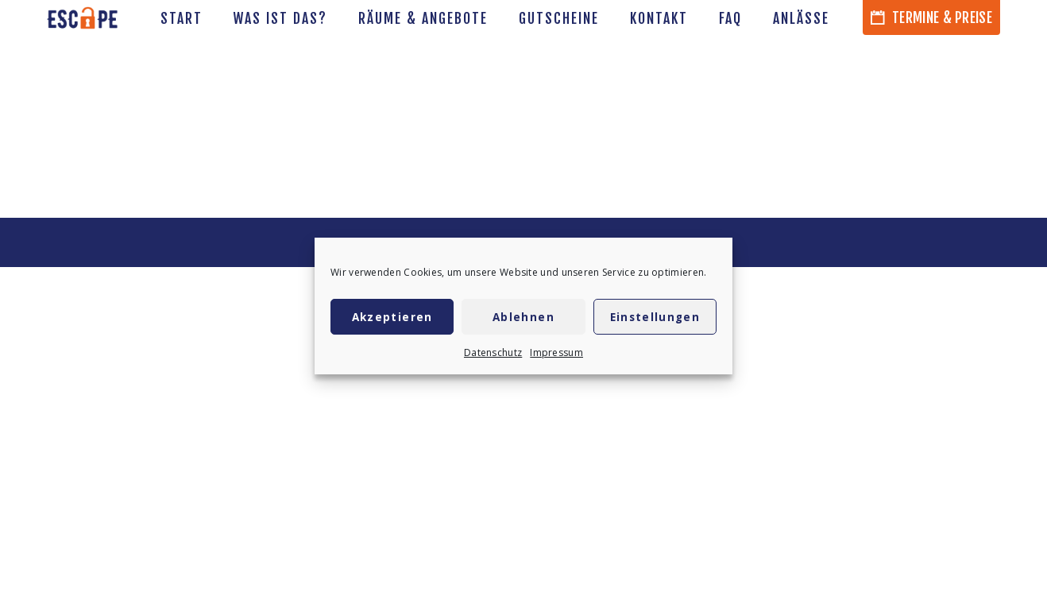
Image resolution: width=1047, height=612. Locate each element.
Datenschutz (493, 352)
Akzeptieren (392, 317)
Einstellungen (655, 317)
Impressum (556, 352)
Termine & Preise (931, 17)
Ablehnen (523, 317)
